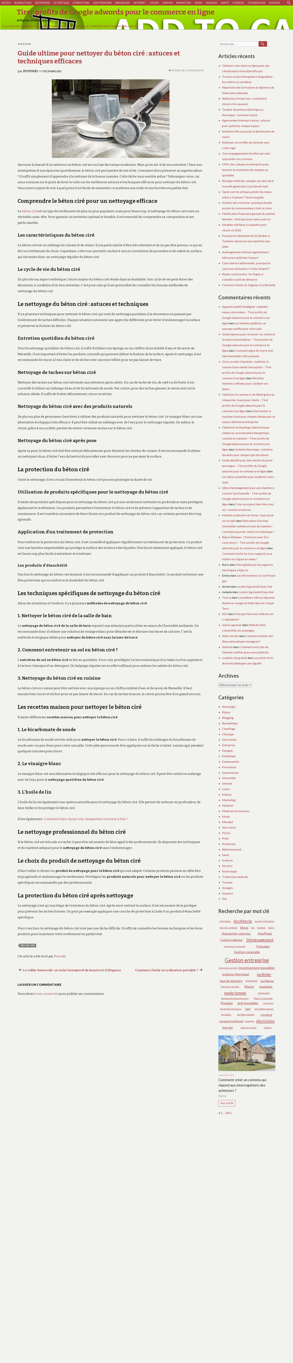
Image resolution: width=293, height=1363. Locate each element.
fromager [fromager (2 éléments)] (263, 946)
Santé (225, 2)
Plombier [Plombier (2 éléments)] (227, 1003)
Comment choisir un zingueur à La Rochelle (248, 285)
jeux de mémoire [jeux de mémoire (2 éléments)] (231, 981)
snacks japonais (232, 625)
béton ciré (29, 211)
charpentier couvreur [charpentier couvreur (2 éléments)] (236, 933)
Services (227, 865)
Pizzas (226, 833)
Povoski (30, 71)
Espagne (227, 750)
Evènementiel (230, 761)
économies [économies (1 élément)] (250, 1021)
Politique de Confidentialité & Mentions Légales (35, 26)
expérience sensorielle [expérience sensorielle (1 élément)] (234, 946)
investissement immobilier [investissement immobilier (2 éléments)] (257, 968)
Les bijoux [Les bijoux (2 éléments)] (267, 981)
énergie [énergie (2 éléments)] (227, 1028)
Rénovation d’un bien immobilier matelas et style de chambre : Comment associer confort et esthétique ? (248, 526)
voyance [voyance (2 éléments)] (266, 1015)
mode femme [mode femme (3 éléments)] (235, 993)
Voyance (227, 893)
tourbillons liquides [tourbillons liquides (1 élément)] (246, 1014)
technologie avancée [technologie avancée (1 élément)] (264, 1009)
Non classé (229, 827)
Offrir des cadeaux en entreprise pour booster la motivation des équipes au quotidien (245, 169)
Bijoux (6, 2)
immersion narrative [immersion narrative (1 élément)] (228, 968)
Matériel (227, 805)
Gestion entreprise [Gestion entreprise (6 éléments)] (247, 960)
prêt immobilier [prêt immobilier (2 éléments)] (247, 1003)
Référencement (231, 849)
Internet (140, 2)
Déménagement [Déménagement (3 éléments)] (260, 939)
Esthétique (61, 2)
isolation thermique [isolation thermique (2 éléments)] (235, 974)
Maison (168, 2)
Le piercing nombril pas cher (254, 586)
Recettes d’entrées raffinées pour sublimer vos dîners (245, 383)
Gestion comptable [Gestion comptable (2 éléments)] (247, 952)
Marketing (183, 2)
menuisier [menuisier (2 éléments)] (266, 987)
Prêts (225, 838)
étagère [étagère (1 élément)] (268, 1027)
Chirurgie (228, 734)
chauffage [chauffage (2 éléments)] (265, 933)
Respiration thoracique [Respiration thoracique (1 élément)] (230, 1009)
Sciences (238, 2)
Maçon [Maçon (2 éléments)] (249, 987)
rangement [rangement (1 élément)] (268, 1003)
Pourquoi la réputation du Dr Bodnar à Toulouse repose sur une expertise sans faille (246, 241)
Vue (224, 898)
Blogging (228, 717)
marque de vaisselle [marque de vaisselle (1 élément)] (230, 986)
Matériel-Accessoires (235, 811)
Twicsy (226, 597)
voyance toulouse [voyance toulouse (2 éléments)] (231, 1021)
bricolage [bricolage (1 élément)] (261, 927)
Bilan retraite (230, 636)
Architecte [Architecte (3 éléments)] (243, 921)
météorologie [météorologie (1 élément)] (264, 993)
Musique (211, 2)
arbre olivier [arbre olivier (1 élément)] (225, 921)
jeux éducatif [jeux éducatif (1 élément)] (251, 981)
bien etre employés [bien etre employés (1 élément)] (228, 927)
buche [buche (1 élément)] (271, 927)
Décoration (229, 739)
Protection (229, 844)
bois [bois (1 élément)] (253, 927)
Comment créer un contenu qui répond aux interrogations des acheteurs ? (242, 1085)
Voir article (226, 1103)
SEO (225, 614)
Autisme (227, 647)
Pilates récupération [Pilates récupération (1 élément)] (263, 998)
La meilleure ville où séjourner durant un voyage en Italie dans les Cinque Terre (248, 603)
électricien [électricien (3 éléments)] (265, 1021)
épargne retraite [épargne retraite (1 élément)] (248, 1027)
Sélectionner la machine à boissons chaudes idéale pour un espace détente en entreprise (248, 416)
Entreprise (42, 2)
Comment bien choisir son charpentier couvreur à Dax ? (86, 819)
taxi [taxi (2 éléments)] (247, 1009)
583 (228, 1113)
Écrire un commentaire (188, 70)
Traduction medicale (235, 876)
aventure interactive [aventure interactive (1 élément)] (264, 921)
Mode (198, 2)
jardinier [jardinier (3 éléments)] (264, 974)
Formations (81, 2)
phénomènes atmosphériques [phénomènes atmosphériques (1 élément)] (235, 998)
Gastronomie (102, 2)
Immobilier (122, 2)
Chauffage (228, 728)
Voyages (274, 2)
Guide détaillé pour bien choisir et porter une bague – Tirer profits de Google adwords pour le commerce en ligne (247, 465)
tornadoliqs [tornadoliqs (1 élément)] (226, 1014)
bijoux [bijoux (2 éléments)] (244, 928)
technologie (256, 2)
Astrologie (228, 706)
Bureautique (23, 2)
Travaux (227, 882)
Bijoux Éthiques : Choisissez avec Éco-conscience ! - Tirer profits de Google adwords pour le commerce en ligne (246, 542)
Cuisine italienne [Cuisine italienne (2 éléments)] (231, 940)
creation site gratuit (234, 657)
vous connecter (46, 994)
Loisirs (154, 2)
